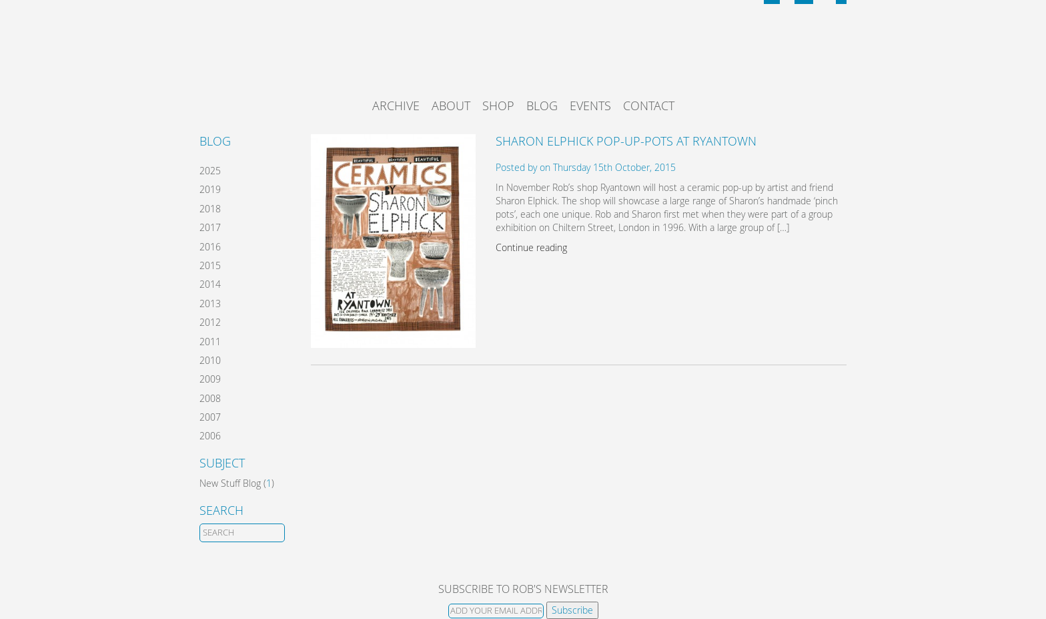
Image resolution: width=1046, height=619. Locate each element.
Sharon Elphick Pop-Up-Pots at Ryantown (626, 141)
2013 (210, 303)
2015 (210, 265)
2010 (210, 360)
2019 (210, 189)
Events (590, 105)
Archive (396, 105)
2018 (210, 208)
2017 (210, 227)
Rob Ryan (523, 56)
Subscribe (572, 610)
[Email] (496, 611)
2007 (210, 417)
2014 (210, 284)
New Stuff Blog (230, 483)
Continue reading (531, 247)
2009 (210, 379)
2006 (210, 435)
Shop (498, 105)
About (451, 105)
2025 (210, 170)
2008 (210, 398)
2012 (210, 322)
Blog (542, 105)
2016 (210, 246)
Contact (648, 105)
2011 (210, 341)
